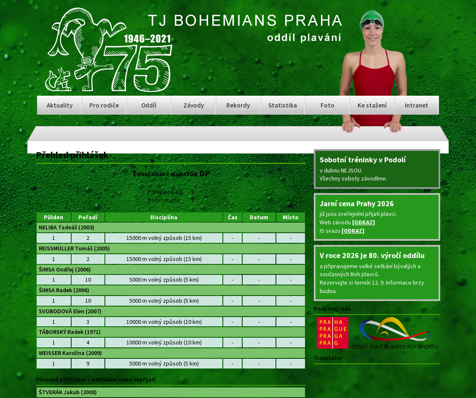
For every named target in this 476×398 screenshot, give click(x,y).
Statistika (282, 105)
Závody (193, 105)
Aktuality (59, 105)
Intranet (416, 105)
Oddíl (148, 105)
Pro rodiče (104, 105)
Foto (327, 105)
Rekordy (238, 105)
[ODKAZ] (363, 222)
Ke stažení (372, 105)
